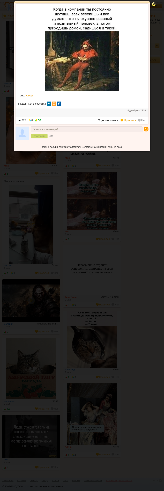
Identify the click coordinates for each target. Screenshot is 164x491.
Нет (142, 120)
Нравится (128, 120)
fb (59, 104)
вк (49, 104)
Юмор (29, 95)
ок (54, 104)
